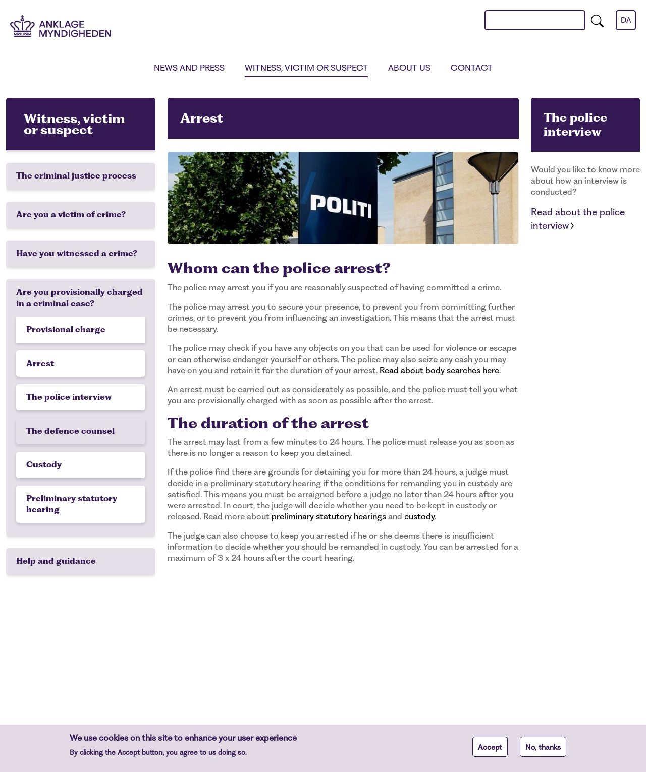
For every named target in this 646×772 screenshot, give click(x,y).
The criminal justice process (76, 176)
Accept (490, 749)
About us (409, 68)
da (626, 20)
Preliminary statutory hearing (71, 504)
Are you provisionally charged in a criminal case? (79, 297)
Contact (472, 68)
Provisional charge (65, 329)
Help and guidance (56, 561)
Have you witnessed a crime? (76, 253)
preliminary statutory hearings (329, 516)
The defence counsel (70, 431)
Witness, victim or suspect (306, 68)
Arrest (40, 363)
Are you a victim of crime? (71, 214)
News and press (189, 68)
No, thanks (543, 749)
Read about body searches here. (440, 370)
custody (419, 516)
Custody (44, 464)
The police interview (69, 397)
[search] (597, 20)
